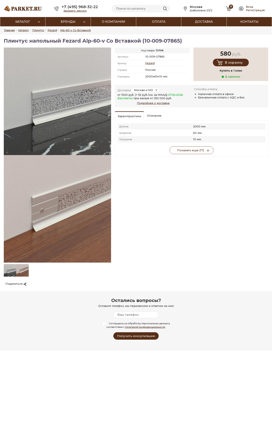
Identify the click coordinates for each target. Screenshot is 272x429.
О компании (113, 21)
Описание (154, 115)
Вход (249, 7)
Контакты (249, 21)
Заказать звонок (75, 10)
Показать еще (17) (190, 150)
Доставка (204, 21)
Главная (9, 30)
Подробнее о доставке (153, 103)
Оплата (158, 21)
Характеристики (129, 116)
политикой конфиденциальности (145, 327)
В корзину (234, 62)
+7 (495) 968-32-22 (80, 7)
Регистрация (255, 10)
